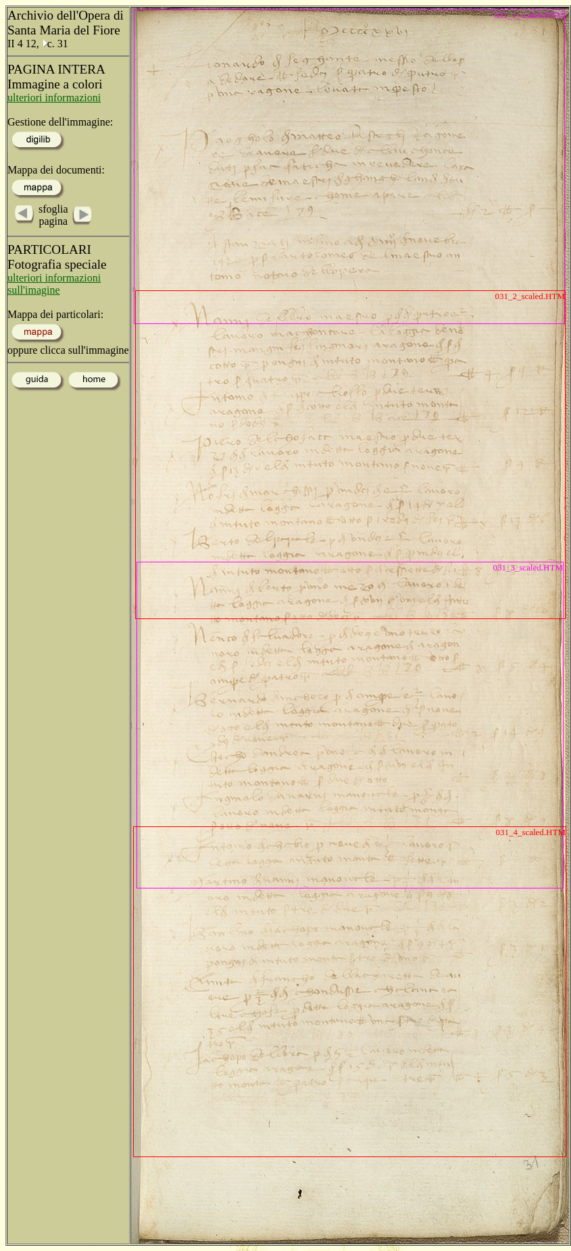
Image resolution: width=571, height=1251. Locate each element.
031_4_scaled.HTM (530, 832)
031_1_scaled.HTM (529, 15)
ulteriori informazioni (54, 97)
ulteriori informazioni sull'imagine (54, 284)
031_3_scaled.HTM (528, 567)
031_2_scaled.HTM (530, 296)
